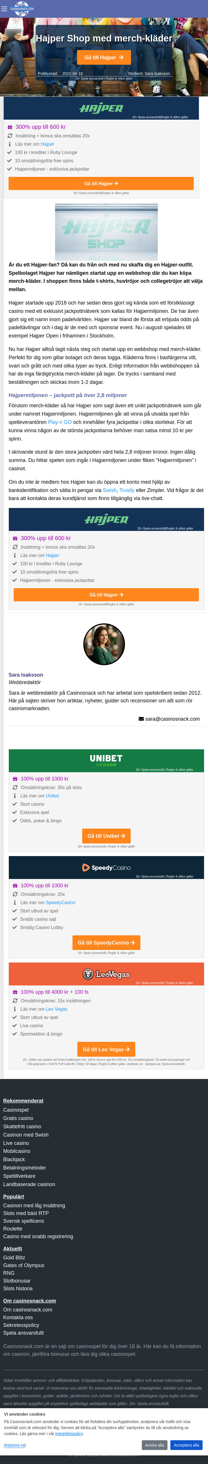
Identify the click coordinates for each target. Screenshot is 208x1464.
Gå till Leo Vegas (106, 1049)
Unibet (52, 795)
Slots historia (18, 1288)
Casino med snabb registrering (38, 1236)
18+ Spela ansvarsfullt (89, 78)
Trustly (126, 490)
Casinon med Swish (26, 1135)
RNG (9, 1273)
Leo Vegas (56, 1009)
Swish (109, 490)
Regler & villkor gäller (119, 78)
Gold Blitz (14, 1257)
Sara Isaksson (157, 73)
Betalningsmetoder (24, 1168)
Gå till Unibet (106, 836)
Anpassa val (15, 1445)
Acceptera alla (186, 1445)
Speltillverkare (19, 1176)
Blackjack (14, 1159)
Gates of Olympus (23, 1265)
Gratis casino (18, 1118)
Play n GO (60, 422)
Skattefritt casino (22, 1126)
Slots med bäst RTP (26, 1213)
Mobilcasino (16, 1151)
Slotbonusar (17, 1281)
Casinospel (16, 1110)
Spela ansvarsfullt (23, 1333)
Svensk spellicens (23, 1221)
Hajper (47, 144)
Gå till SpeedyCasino (106, 943)
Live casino (16, 1143)
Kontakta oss (18, 1317)
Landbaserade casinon (29, 1184)
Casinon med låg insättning (34, 1205)
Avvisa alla (154, 1445)
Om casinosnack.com (27, 1310)
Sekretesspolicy (21, 1325)
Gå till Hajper (104, 57)
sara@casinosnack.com (172, 719)
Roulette (12, 1229)
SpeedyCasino (60, 902)
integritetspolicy (68, 1433)
